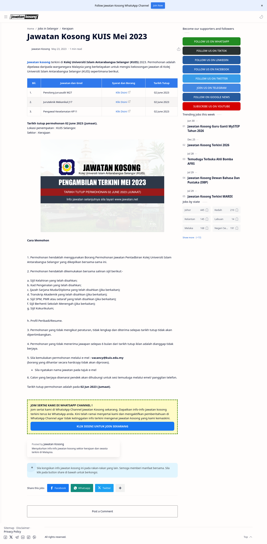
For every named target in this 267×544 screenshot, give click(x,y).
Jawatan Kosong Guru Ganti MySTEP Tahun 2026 (235, 127)
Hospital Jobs (13, 103)
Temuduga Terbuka (17, 88)
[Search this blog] (80, 17)
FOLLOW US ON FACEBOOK (233, 68)
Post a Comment (124, 510)
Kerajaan (16, 46)
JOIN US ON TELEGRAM (233, 87)
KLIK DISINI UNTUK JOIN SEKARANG (124, 425)
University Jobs (14, 96)
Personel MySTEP (16, 81)
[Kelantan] (218, 218)
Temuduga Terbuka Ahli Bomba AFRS (232, 160)
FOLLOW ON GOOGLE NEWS (233, 96)
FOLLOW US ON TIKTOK (233, 50)
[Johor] (218, 209)
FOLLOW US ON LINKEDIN (233, 59)
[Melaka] (218, 227)
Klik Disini (143, 91)
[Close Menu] (261, 5)
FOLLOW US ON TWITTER (233, 77)
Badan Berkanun (21, 53)
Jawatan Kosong (69, 536)
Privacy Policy (12, 531)
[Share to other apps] (142, 487)
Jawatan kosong (60, 61)
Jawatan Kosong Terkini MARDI (231, 196)
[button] (260, 17)
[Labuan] (248, 218)
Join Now (158, 5)
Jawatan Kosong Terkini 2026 (230, 144)
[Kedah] (248, 209)
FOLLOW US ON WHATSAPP (233, 40)
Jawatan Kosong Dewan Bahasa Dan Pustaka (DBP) (235, 179)
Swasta (15, 61)
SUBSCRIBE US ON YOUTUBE (233, 105)
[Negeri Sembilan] (248, 227)
